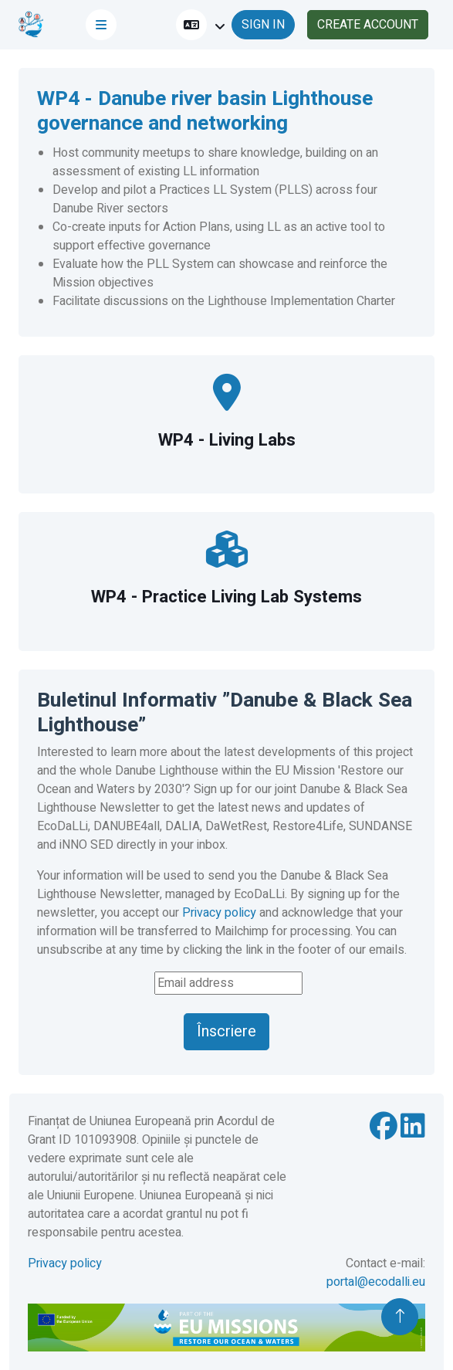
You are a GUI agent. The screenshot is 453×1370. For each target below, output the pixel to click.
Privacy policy (219, 913)
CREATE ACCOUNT (367, 24)
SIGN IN (263, 24)
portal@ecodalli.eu (375, 1282)
